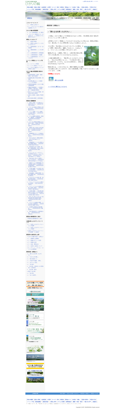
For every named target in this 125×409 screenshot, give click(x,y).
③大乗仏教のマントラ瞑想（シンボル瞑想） (35, 81)
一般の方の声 (87, 9)
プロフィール (56, 11)
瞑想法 (29, 18)
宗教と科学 (53, 9)
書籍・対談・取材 (77, 9)
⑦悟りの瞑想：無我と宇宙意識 (35, 95)
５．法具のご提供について (35, 246)
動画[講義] (38, 9)
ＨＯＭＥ (96, 1)
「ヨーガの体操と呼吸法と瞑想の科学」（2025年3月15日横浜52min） (35, 108)
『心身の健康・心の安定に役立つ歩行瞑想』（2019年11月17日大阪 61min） (36, 170)
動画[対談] (46, 9)
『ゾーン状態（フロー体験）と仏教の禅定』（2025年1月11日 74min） (35, 113)
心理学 (49, 399)
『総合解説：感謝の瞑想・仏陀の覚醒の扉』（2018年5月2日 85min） (36, 174)
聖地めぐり (68, 399)
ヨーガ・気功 (55, 399)
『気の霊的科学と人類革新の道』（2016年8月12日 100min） (35, 213)
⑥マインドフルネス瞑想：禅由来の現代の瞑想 (35, 92)
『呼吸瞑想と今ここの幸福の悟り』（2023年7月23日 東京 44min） (36, 135)
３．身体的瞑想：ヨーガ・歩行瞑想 (35, 47)
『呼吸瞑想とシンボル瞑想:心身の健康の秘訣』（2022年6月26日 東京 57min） (36, 144)
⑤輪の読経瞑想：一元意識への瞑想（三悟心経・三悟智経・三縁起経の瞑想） (35, 89)
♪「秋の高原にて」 (33, 259)
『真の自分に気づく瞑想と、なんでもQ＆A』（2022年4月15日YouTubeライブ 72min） (36, 160)
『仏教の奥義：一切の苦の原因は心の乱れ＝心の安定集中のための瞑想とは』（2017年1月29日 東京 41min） (36, 193)
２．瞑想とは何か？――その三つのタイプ (35, 44)
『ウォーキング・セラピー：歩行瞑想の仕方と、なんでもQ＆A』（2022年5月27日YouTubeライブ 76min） (35, 154)
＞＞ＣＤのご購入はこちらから (57, 86)
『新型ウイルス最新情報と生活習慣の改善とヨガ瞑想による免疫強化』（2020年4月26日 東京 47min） (35, 165)
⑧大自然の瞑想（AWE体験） (36, 98)
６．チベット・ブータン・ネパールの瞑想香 (35, 248)
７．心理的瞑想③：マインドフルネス (35, 57)
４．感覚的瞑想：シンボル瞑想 (35, 50)
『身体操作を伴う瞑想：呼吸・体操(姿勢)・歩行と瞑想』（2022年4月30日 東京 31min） (36, 148)
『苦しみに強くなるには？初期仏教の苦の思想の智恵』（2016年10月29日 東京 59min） (35, 198)
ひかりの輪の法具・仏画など (35, 236)
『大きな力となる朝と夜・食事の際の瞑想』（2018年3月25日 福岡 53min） (35, 179)
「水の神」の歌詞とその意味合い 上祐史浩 (35, 267)
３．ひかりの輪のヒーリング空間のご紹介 (35, 68)
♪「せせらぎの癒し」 (33, 257)
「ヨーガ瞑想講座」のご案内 (35, 32)
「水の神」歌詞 (32, 269)
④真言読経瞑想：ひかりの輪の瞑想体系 (35, 85)
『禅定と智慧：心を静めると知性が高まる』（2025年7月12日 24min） (35, 104)
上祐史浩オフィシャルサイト (33, 11)
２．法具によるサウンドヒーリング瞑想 (35, 228)
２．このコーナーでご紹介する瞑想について (35, 27)
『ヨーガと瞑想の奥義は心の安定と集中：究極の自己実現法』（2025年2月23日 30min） (35, 124)
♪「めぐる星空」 (32, 275)
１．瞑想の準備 (32, 41)
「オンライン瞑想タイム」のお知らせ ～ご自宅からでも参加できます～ (35, 36)
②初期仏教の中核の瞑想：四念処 (35, 78)
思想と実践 (37, 399)
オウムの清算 (61, 9)
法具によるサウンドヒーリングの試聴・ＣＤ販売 (35, 231)
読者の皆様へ (85, 7)
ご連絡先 (94, 9)
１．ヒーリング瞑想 (33, 64)
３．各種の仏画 (32, 242)
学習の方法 (93, 7)
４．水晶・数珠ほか (33, 244)
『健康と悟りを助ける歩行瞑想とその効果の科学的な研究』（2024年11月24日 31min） (35, 129)
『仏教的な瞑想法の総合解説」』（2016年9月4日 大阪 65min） (35, 208)
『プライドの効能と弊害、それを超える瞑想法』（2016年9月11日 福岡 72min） (36, 204)
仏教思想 (43, 399)
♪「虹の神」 (31, 273)
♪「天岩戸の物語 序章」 (35, 260)
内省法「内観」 (76, 7)
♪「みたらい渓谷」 (33, 262)
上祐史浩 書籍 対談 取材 (46, 11)
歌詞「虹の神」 (32, 271)
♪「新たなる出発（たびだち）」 (35, 254)
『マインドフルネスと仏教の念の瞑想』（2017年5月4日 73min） (35, 183)
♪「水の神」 (31, 264)
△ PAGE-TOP (35, 393)
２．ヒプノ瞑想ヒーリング (35, 65)
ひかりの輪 (37, 3)
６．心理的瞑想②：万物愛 (35, 55)
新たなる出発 (59, 80)
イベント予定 (30, 9)
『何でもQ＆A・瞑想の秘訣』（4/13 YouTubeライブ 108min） (36, 139)
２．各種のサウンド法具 (34, 240)
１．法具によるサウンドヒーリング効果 (35, 225)
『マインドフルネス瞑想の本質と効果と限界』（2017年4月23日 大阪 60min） (35, 188)
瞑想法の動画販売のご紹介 (35, 218)
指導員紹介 (69, 9)
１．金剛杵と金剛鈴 (33, 238)
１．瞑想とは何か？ (33, 24)
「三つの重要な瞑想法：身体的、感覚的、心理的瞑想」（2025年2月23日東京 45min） (35, 118)
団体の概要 (30, 399)
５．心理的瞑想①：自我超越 (35, 53)
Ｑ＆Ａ (80, 11)
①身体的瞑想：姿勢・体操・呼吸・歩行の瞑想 (35, 75)
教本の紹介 (85, 11)
